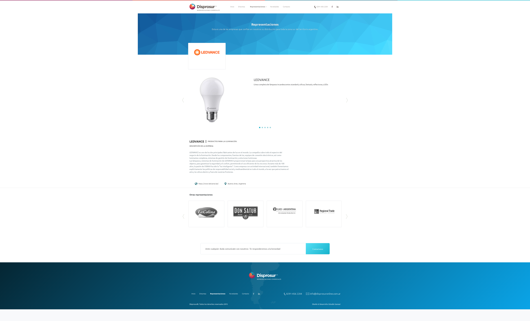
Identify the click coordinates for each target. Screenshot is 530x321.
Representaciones (257, 6)
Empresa (241, 6)
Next (347, 100)
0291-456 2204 (321, 6)
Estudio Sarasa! (335, 304)
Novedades (274, 6)
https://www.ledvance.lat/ (208, 183)
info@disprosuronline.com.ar (323, 293)
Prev (183, 100)
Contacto (286, 6)
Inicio (232, 6)
